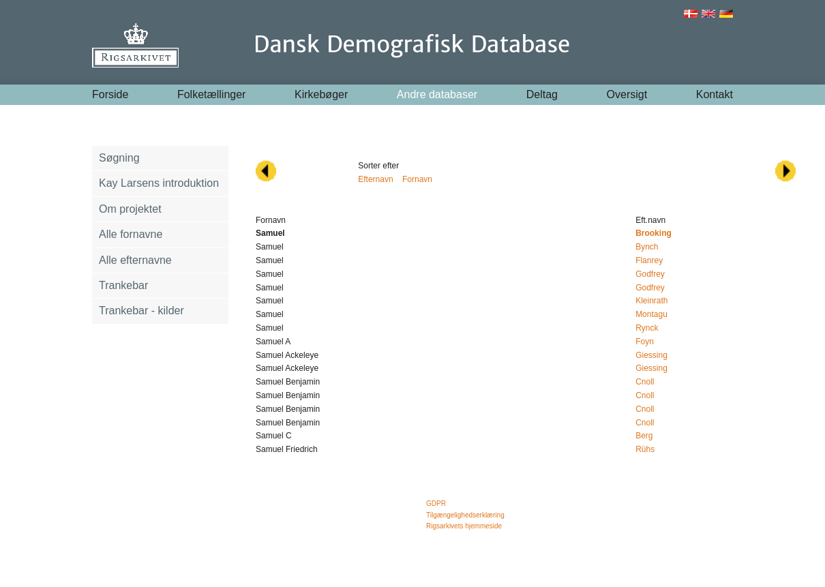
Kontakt (714, 94)
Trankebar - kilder (141, 310)
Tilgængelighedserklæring (465, 515)
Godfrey (650, 274)
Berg (643, 435)
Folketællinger (211, 94)
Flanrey (649, 260)
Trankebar (123, 285)
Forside (110, 94)
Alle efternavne (135, 260)
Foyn (644, 341)
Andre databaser (437, 94)
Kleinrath (651, 300)
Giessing (651, 355)
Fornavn (417, 179)
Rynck (646, 328)
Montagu (651, 314)
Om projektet (130, 209)
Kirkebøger (321, 94)
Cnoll (644, 382)
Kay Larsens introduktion (159, 183)
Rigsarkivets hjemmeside (464, 526)
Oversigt (627, 94)
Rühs (645, 449)
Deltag (542, 94)
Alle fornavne (130, 234)
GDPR (436, 503)
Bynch (646, 247)
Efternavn (375, 179)
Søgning (119, 158)
